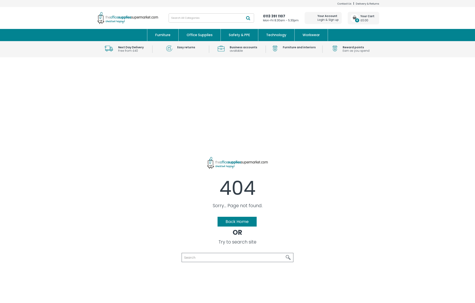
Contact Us (344, 4)
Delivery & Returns (367, 4)
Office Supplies (200, 35)
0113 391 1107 (274, 16)
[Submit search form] (248, 18)
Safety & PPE (239, 35)
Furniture (162, 35)
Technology (276, 35)
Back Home (237, 221)
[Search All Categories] (211, 18)
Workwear (311, 35)
